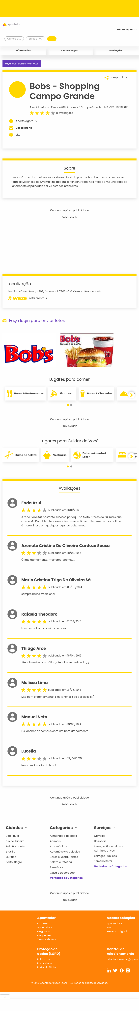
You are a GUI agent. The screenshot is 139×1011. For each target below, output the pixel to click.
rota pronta (27, 298)
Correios (99, 836)
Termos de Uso (46, 939)
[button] (68, 405)
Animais (55, 841)
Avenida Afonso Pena (44, 107)
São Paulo (12, 836)
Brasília (10, 852)
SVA (109, 927)
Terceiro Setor (103, 861)
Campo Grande (91, 107)
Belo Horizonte (15, 846)
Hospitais (100, 841)
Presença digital (117, 931)
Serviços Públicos (105, 856)
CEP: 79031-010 (118, 107)
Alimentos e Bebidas (63, 836)
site (14, 135)
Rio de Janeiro (15, 841)
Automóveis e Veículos (65, 852)
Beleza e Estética (61, 862)
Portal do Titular (47, 967)
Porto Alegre (14, 862)
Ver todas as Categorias (66, 878)
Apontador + (114, 923)
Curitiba (11, 857)
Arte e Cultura (59, 846)
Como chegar (69, 50)
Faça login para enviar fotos (21, 63)
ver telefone (24, 128)
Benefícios (56, 867)
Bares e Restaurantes (64, 857)
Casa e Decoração (62, 873)
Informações (23, 50)
